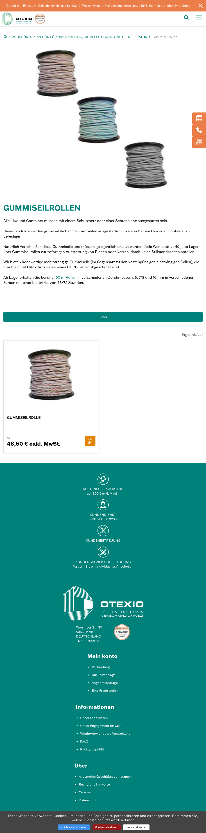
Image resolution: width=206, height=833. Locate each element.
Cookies (85, 792)
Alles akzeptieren (74, 827)
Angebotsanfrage (105, 683)
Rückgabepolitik (92, 749)
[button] (186, 17)
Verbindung (101, 667)
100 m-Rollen (65, 277)
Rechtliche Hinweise (94, 784)
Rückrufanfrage (103, 675)
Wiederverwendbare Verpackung (105, 734)
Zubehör (20, 37)
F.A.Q (84, 741)
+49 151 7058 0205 (103, 519)
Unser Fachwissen (94, 718)
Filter (103, 317)
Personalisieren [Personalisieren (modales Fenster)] (136, 827)
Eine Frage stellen (105, 691)
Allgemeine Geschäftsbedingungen (105, 777)
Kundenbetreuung (103, 541)
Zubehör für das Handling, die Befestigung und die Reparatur (90, 37)
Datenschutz (88, 800)
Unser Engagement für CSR (101, 726)
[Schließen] (201, 5)
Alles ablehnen (106, 827)
